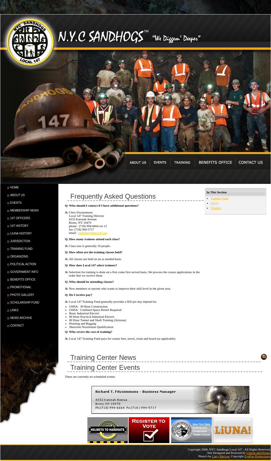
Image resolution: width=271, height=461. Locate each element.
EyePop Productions (257, 456)
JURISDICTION (20, 241)
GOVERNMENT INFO (24, 271)
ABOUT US (17, 195)
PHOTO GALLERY (22, 294)
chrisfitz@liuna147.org (92, 232)
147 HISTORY (19, 225)
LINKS (14, 310)
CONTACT (17, 325)
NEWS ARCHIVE (21, 317)
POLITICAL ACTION (23, 264)
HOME (14, 187)
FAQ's (214, 203)
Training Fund (220, 198)
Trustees (216, 207)
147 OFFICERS (20, 218)
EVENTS (16, 202)
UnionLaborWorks (258, 452)
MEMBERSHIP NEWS (24, 210)
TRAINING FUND (21, 248)
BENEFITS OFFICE (22, 279)
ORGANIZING (19, 256)
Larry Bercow (220, 456)
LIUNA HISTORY (21, 233)
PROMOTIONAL (20, 287)
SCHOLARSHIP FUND (24, 302)
